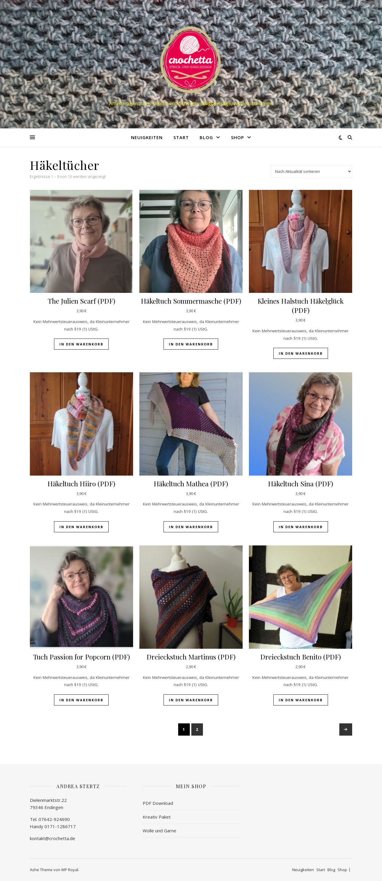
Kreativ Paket (157, 817)
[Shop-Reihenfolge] (311, 171)
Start (181, 137)
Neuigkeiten (147, 137)
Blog (206, 137)
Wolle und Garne (159, 831)
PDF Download (158, 803)
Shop (237, 137)
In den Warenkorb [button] (81, 344)
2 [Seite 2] (197, 729)
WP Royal (69, 869)
